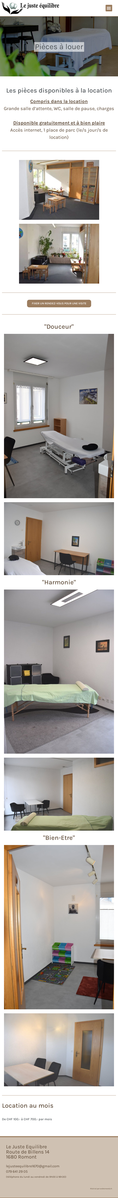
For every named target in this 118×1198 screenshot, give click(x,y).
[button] (109, 8)
